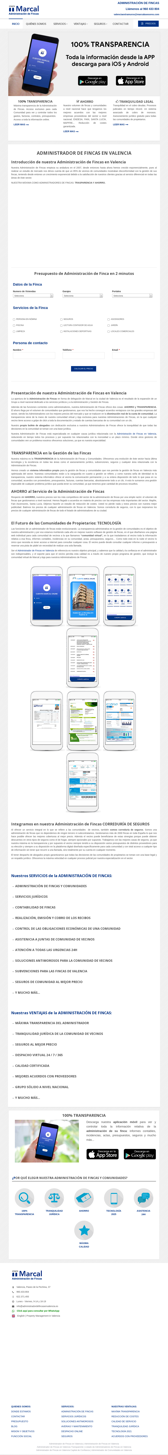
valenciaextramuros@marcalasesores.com (136, 14)
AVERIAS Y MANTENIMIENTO (76, 1427)
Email (116, 350)
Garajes (67, 291)
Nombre (18, 350)
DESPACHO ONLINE (72, 1432)
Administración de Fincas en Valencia (136, 434)
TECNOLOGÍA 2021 (122, 1432)
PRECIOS (148, 23)
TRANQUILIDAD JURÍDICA (125, 1427)
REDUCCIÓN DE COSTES (125, 1417)
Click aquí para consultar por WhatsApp (38, 1311)
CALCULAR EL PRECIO (84, 369)
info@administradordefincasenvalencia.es (37, 1307)
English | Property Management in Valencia (38, 1316)
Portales (116, 291)
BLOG (14, 1427)
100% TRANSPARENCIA (35, 101)
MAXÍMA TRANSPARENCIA (126, 1412)
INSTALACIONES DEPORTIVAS (76, 331)
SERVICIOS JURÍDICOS (73, 1417)
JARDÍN (113, 325)
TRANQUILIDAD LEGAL (135, 102)
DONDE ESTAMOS (21, 1412)
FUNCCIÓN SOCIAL (21, 1437)
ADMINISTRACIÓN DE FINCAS (77, 1412)
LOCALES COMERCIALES (121, 331)
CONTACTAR (18, 1417)
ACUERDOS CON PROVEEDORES (130, 1437)
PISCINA (18, 325)
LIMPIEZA (19, 331)
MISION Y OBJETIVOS (22, 1432)
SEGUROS (66, 319)
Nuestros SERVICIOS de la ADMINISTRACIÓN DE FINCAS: (61, 876)
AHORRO (84, 1211)
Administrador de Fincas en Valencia (36, 551)
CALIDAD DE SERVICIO (124, 1422)
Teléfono (68, 350)
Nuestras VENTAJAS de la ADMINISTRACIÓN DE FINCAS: (61, 1013)
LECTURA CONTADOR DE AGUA (76, 325)
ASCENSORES (116, 319)
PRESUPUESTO (19, 1422)
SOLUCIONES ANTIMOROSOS (77, 1422)
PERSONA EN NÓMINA (25, 319)
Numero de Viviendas (24, 291)
